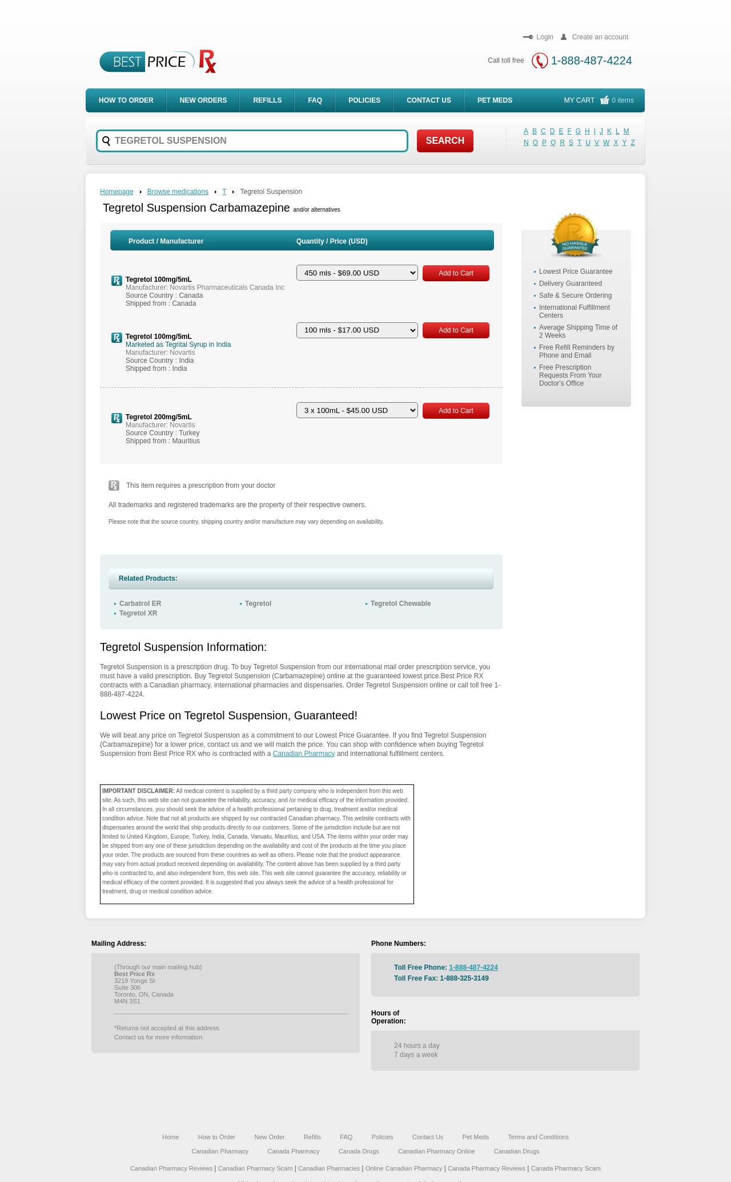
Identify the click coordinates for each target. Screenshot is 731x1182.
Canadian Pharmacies (330, 1168)
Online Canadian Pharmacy (404, 1168)
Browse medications (177, 192)
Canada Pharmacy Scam (566, 1168)
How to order (126, 100)
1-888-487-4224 (591, 60)
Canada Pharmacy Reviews (486, 1168)
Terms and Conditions (538, 1137)
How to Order (216, 1137)
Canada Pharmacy (293, 1151)
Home (170, 1137)
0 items (623, 100)
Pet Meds (476, 1137)
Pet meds (494, 100)
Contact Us (429, 100)
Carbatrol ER (140, 604)
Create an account (592, 37)
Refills (267, 100)
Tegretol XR (138, 613)
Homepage (117, 192)
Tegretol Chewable (401, 604)
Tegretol (258, 604)
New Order (270, 1137)
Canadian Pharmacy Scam (256, 1168)
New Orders (203, 100)
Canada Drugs (359, 1151)
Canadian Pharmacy (304, 754)
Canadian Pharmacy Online (436, 1151)
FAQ (315, 100)
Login (537, 37)
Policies (364, 100)
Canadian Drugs (517, 1151)
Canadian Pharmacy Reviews (172, 1168)
